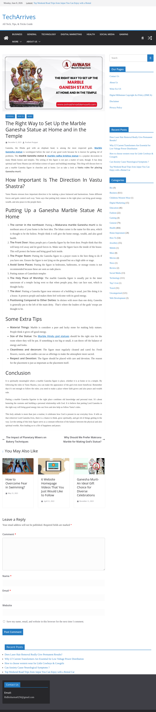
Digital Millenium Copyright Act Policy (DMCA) (131, 95)
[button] (20, 41)
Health (95, 34)
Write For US (115, 89)
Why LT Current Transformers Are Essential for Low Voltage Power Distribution (44, 646)
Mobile (113, 248)
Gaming (130, 34)
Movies (113, 258)
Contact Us (114, 76)
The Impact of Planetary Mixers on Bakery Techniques (26, 426)
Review (113, 268)
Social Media (113, 34)
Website (6, 592)
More (15, 41)
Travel (112, 288)
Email (6, 578)
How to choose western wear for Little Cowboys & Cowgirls (34, 650)
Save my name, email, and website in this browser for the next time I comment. (45, 609)
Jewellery (114, 243)
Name (6, 563)
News (112, 263)
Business (17, 34)
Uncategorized (116, 293)
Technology (50, 34)
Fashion (113, 213)
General (32, 34)
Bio (111, 188)
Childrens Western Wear (120, 198)
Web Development (117, 298)
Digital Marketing (74, 34)
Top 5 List (114, 283)
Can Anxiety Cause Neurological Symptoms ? (129, 162)
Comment (8, 521)
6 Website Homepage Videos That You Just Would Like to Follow (53, 474)
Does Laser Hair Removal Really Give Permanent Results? (33, 642)
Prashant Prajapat (31, 136)
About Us (32, 41)
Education (114, 208)
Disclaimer (114, 101)
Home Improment (117, 233)
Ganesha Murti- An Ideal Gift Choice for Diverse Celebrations (87, 474)
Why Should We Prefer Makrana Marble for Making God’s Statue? (82, 426)
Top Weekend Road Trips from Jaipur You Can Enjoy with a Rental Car (39, 659)
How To (21, 116)
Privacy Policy (116, 107)
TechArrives (18, 17)
